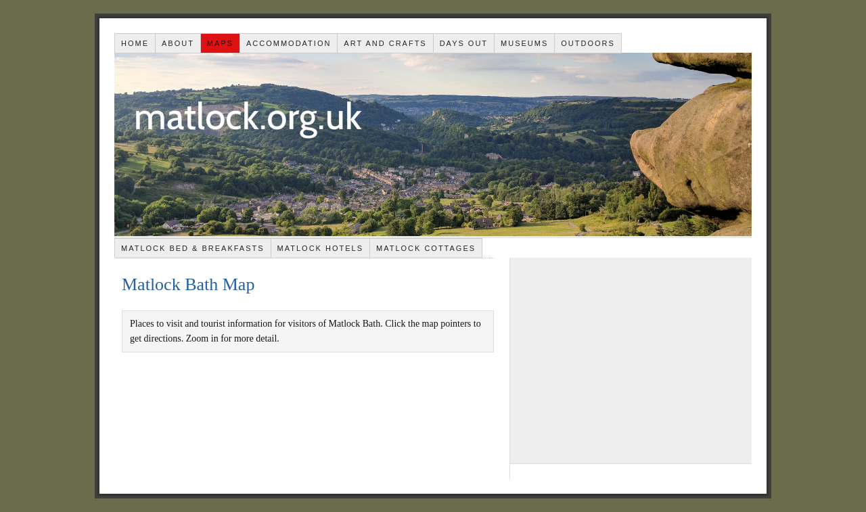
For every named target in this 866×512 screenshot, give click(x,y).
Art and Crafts (385, 43)
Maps (220, 43)
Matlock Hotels (320, 248)
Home (135, 43)
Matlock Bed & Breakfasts (193, 248)
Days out (464, 43)
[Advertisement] (631, 360)
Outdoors (588, 43)
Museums (524, 43)
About (178, 43)
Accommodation (288, 43)
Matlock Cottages (426, 248)
